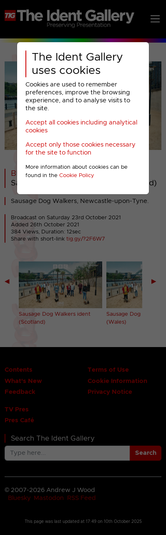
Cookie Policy (76, 175)
